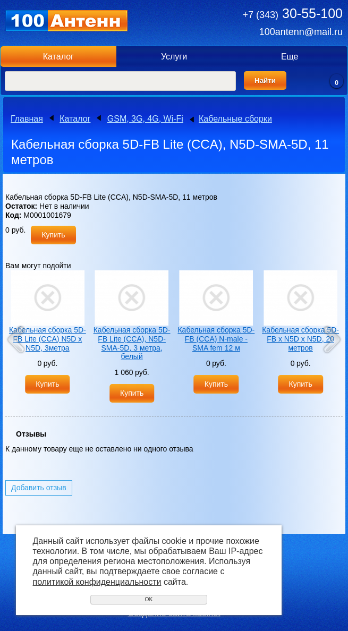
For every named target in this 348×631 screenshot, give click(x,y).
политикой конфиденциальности (97, 581)
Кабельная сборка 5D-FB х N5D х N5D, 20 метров (300, 339)
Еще (290, 56)
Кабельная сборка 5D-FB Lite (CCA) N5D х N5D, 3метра (47, 339)
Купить (53, 235)
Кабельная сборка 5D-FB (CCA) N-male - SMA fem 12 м (215, 339)
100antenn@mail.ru (301, 32)
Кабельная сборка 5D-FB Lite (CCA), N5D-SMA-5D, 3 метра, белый (132, 343)
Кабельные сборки (235, 118)
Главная (27, 118)
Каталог (58, 56)
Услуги (174, 56)
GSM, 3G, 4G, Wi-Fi (145, 118)
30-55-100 (293, 13)
